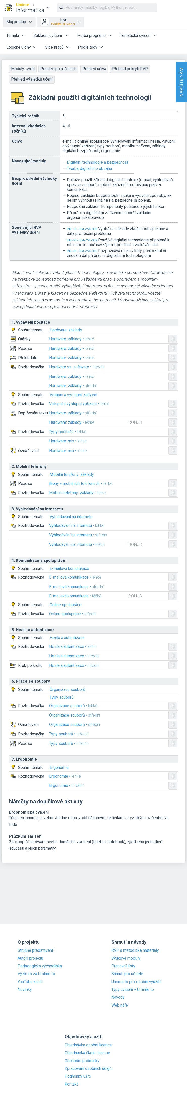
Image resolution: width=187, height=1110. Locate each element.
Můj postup (16, 21)
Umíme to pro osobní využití (136, 982)
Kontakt (71, 1084)
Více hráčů (54, 47)
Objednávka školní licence (87, 1053)
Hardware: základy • (71, 339)
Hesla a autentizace (67, 637)
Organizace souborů (67, 689)
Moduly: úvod (23, 68)
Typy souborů (62, 697)
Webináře (119, 1005)
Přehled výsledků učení (31, 79)
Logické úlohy (18, 47)
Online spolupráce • (72, 613)
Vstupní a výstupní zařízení (73, 394)
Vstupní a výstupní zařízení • (79, 403)
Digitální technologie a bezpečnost (97, 162)
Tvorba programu (91, 35)
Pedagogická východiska (40, 966)
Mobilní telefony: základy (72, 474)
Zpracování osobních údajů (88, 1068)
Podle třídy (87, 47)
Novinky (25, 989)
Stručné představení (35, 950)
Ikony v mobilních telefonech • (80, 483)
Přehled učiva (94, 68)
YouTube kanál (30, 982)
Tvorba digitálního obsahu (89, 168)
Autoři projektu (30, 958)
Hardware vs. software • (76, 367)
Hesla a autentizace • (73, 646)
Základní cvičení (48, 35)
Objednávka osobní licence (88, 1045)
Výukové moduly (125, 958)
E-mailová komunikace (69, 568)
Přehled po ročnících (58, 68)
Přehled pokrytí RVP (130, 68)
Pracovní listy (123, 966)
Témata (12, 35)
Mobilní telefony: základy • (77, 492)
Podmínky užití (78, 1076)
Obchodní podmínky (82, 1061)
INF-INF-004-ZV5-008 (82, 229)
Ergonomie (59, 767)
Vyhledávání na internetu (71, 516)
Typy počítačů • (67, 431)
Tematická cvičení (135, 35)
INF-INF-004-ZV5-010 (82, 251)
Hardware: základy (66, 330)
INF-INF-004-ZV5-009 (82, 240)
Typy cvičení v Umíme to (132, 989)
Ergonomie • (65, 776)
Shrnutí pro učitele (127, 974)
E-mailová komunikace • (75, 577)
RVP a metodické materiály (135, 950)
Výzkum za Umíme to (36, 974)
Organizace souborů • (73, 705)
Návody (118, 997)
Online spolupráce (66, 604)
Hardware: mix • (68, 441)
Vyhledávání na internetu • (76, 525)
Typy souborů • (68, 734)
